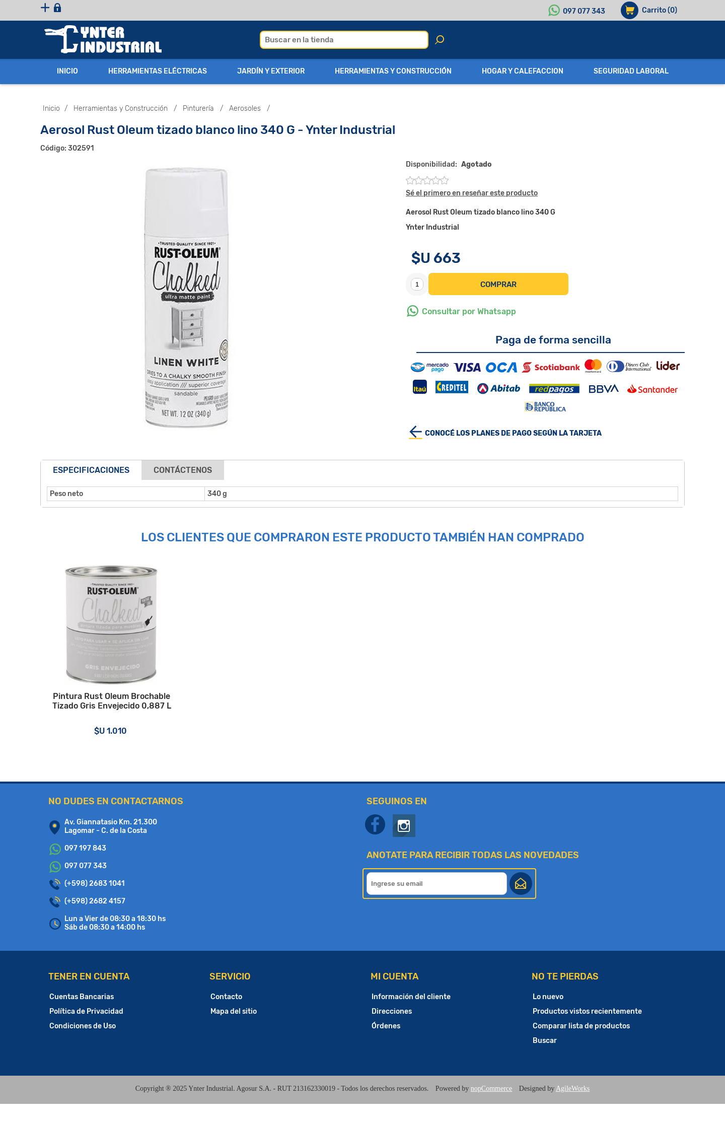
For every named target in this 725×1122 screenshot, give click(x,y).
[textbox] (344, 40)
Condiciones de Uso (82, 1044)
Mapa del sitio (233, 1029)
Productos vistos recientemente (587, 1029)
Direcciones (392, 1029)
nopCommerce (491, 1106)
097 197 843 (85, 866)
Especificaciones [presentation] (91, 470)
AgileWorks (573, 1106)
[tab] (91, 470)
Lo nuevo (548, 1015)
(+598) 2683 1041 (94, 901)
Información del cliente (411, 1015)
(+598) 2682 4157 (94, 919)
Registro (66, 10)
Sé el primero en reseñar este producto (472, 193)
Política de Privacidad (86, 1029)
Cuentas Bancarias (81, 1015)
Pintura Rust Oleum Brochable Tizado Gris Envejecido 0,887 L (120, 722)
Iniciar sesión (124, 10)
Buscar (545, 1059)
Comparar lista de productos (581, 1044)
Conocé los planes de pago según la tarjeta (513, 433)
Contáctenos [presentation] (183, 470)
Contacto (226, 1015)
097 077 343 (584, 11)
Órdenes (386, 1044)
